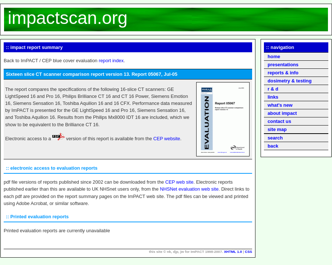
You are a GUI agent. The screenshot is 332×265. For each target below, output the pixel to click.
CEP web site (179, 182)
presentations (283, 64)
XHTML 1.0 (233, 252)
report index (111, 60)
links (273, 97)
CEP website (166, 138)
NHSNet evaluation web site (189, 189)
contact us (279, 121)
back (273, 146)
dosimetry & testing (289, 81)
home (274, 56)
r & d (273, 89)
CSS (248, 252)
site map (277, 129)
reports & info (283, 72)
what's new (280, 105)
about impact (282, 113)
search (275, 138)
